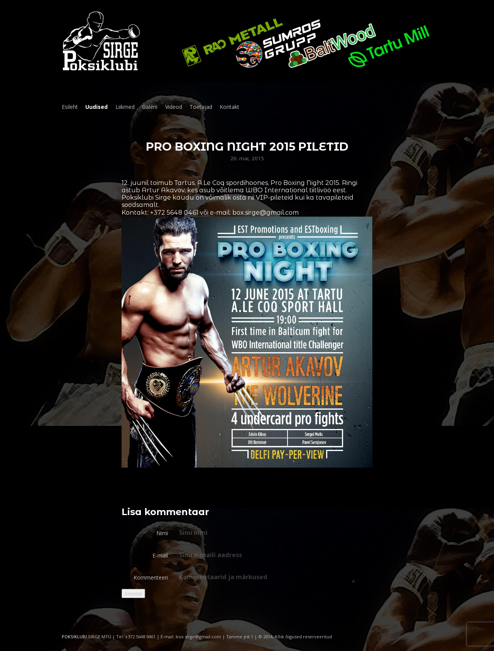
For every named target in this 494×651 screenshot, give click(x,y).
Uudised (96, 106)
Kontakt (229, 106)
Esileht (70, 106)
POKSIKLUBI (74, 636)
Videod (173, 106)
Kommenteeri (151, 577)
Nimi (162, 533)
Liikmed (125, 106)
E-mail (160, 555)
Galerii (149, 106)
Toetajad (200, 106)
